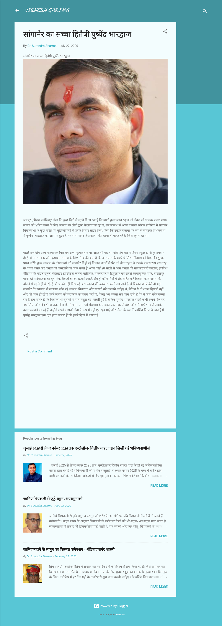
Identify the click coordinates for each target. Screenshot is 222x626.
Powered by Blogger (111, 606)
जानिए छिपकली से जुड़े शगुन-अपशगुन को (52, 499)
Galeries (120, 614)
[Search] (204, 11)
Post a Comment (40, 351)
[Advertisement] (193, 87)
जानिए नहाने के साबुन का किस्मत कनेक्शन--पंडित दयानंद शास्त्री (68, 549)
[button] (165, 32)
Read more (159, 486)
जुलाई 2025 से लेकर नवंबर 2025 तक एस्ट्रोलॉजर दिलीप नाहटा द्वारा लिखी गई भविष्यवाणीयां (86, 448)
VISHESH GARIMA (47, 10)
